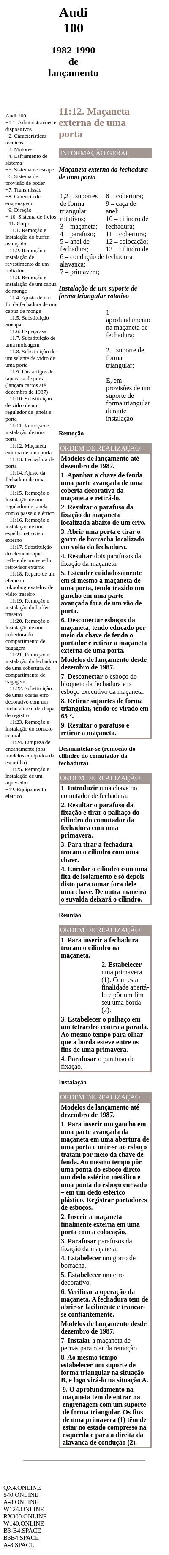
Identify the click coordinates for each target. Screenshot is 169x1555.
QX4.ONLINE (22, 1487)
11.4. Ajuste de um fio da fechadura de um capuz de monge (30, 304)
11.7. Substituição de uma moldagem (30, 341)
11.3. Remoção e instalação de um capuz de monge (31, 284)
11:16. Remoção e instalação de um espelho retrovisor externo (27, 530)
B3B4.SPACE (21, 1537)
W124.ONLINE (23, 1509)
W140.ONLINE (23, 1523)
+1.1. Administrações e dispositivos (30, 125)
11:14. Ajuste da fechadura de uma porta (25, 479)
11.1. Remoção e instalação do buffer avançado (27, 237)
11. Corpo (20, 223)
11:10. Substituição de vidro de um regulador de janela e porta (28, 408)
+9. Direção (18, 210)
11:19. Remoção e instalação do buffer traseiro (27, 607)
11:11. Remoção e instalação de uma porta (27, 432)
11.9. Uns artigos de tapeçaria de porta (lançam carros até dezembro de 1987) (29, 381)
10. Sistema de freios (33, 216)
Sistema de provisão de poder (25, 179)
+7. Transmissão (23, 190)
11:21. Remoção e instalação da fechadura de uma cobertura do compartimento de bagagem (31, 668)
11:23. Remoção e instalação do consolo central (29, 729)
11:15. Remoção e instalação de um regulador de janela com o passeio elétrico (30, 503)
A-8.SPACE (18, 1545)
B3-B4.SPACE (22, 1530)
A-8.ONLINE (20, 1502)
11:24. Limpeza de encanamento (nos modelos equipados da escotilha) (30, 752)
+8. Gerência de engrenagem (23, 199)
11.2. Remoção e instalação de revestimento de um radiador (27, 260)
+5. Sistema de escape (29, 169)
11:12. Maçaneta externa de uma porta (28, 449)
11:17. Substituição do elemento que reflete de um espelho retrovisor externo (29, 557)
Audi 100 (15, 115)
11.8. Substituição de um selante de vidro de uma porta (30, 358)
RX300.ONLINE (25, 1516)
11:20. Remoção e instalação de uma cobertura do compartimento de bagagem (27, 634)
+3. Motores (19, 149)
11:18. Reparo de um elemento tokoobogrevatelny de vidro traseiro (30, 584)
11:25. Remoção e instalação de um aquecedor (27, 776)
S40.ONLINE (20, 1494)
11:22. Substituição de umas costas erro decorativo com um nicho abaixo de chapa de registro (30, 701)
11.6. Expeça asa (28, 331)
